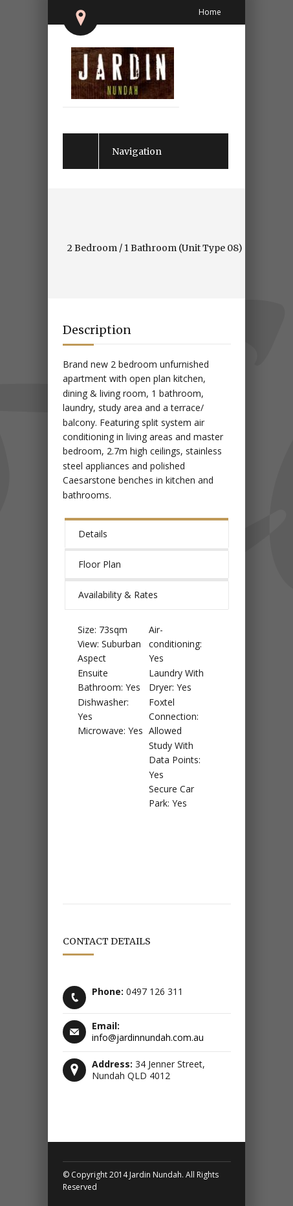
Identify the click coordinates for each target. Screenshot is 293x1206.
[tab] (147, 533)
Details (92, 534)
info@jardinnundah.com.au (148, 1037)
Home (210, 11)
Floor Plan (99, 564)
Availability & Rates (118, 594)
